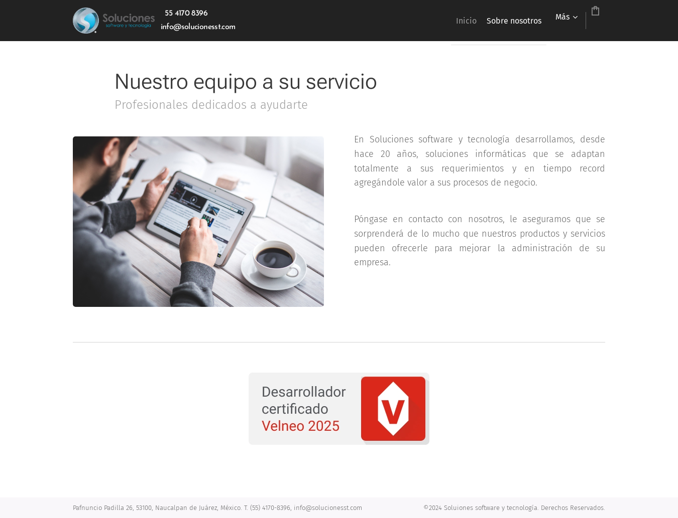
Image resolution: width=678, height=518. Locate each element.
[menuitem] (425, 20)
